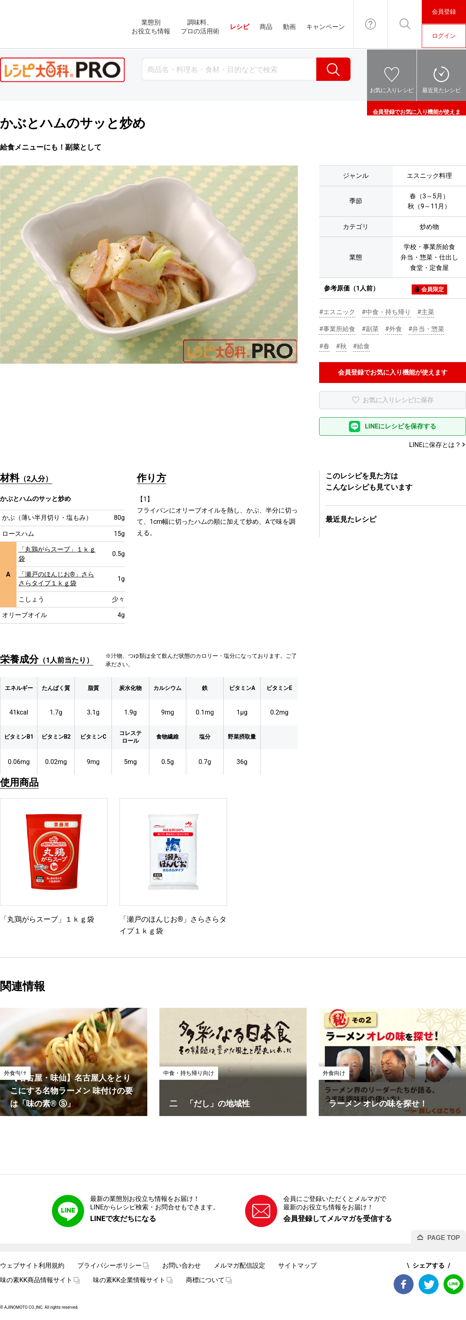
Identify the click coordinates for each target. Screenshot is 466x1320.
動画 (289, 27)
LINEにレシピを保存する (401, 426)
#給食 (361, 346)
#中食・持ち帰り (386, 312)
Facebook (404, 1284)
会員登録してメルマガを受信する (337, 1218)
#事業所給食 (337, 329)
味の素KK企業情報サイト (129, 1280)
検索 (333, 69)
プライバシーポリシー (109, 1265)
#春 (324, 346)
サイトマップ (297, 1265)
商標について (205, 1280)
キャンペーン (325, 27)
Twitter (429, 1284)
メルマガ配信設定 (239, 1265)
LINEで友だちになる (123, 1218)
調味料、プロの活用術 (200, 27)
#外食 (393, 329)
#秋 (341, 346)
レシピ (239, 27)
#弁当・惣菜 (426, 329)
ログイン (444, 35)
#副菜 (370, 329)
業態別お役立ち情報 (151, 27)
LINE (453, 1284)
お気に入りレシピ (392, 90)
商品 (266, 27)
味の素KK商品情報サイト (36, 1280)
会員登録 (444, 11)
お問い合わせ (371, 24)
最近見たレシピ (441, 90)
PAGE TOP (443, 1237)
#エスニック (337, 312)
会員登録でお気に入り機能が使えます (416, 108)
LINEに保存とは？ (435, 445)
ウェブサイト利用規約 (32, 1265)
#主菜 (425, 312)
